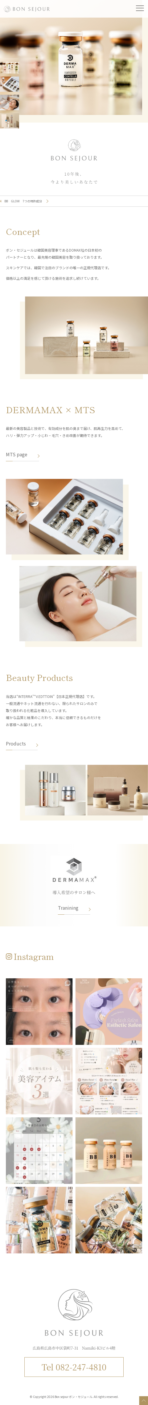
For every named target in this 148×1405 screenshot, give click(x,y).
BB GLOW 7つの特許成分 (23, 201)
